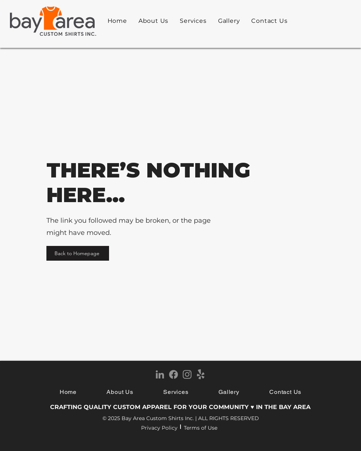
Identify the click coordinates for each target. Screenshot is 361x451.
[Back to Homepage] (77, 253)
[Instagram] (187, 374)
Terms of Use (200, 427)
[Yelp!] (201, 374)
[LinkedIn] (160, 374)
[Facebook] (173, 374)
